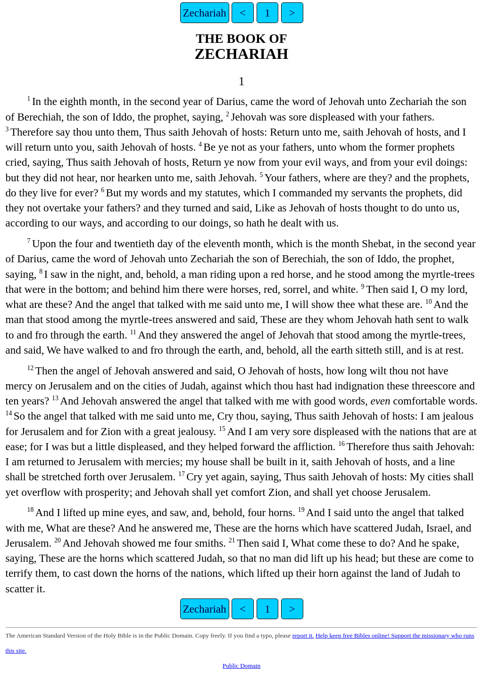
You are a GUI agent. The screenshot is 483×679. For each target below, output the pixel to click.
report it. (303, 635)
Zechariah (204, 13)
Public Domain (241, 665)
